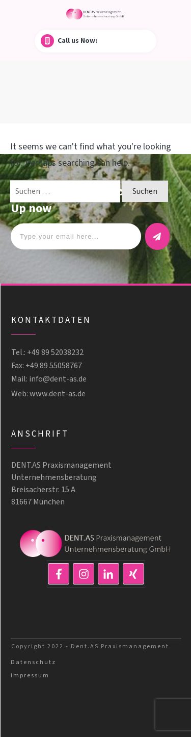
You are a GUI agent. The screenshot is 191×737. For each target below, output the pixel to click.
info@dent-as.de (58, 379)
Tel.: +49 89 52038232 (47, 352)
